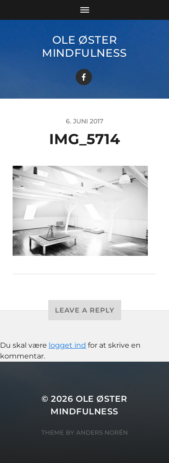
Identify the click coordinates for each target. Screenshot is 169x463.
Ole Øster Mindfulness (84, 46)
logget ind (67, 345)
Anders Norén (102, 432)
